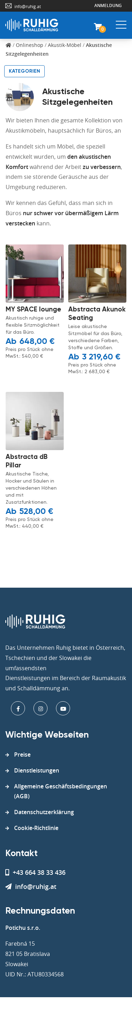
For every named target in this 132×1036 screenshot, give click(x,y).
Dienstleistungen (36, 770)
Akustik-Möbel (64, 45)
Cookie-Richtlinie (36, 828)
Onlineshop (29, 45)
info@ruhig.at (27, 6)
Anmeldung (108, 5)
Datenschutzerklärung (44, 812)
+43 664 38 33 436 (35, 872)
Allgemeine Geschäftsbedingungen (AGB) (60, 791)
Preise (22, 754)
